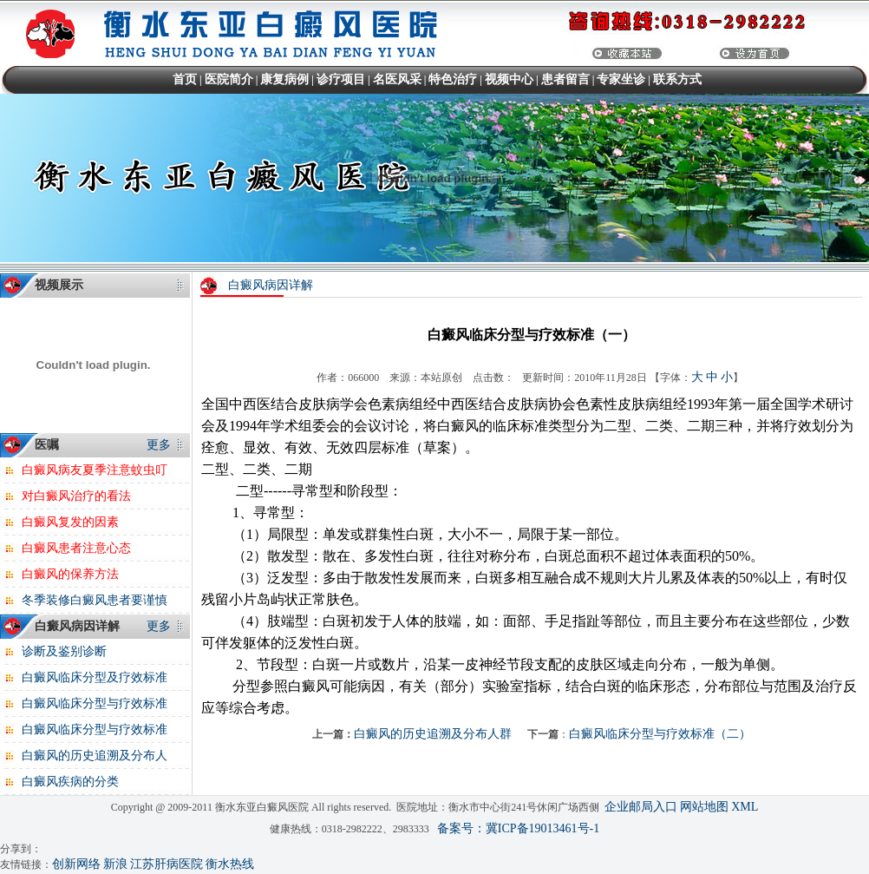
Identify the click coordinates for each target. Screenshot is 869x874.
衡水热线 (230, 864)
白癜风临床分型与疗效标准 (94, 703)
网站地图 (704, 806)
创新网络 (76, 864)
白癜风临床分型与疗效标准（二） (660, 733)
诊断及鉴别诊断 (64, 651)
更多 (159, 444)
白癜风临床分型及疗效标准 (94, 677)
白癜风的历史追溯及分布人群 (433, 733)
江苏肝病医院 (166, 864)
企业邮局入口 (640, 806)
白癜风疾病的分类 (70, 781)
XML (744, 806)
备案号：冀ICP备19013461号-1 (518, 828)
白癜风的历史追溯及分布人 (94, 755)
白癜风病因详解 (270, 285)
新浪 (115, 864)
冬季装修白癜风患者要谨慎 (94, 600)
